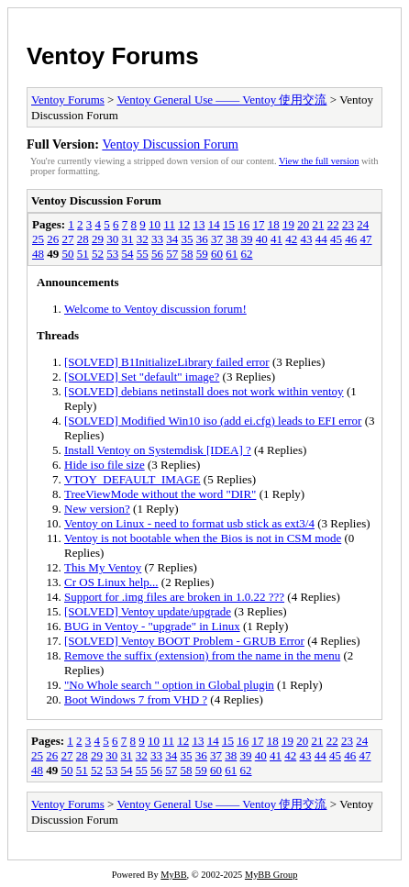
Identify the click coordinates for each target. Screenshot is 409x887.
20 (303, 224)
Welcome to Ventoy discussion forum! (155, 309)
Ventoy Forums (113, 56)
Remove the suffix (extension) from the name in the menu (202, 655)
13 (198, 224)
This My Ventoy (102, 567)
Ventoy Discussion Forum (170, 144)
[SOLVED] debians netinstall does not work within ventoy (204, 391)
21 (318, 224)
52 (98, 254)
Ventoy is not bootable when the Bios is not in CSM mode (202, 538)
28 (83, 239)
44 (321, 239)
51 (83, 254)
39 (247, 239)
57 (172, 254)
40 (262, 239)
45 (336, 239)
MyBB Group (271, 875)
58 (187, 254)
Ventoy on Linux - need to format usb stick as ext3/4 (189, 523)
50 (68, 254)
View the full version (319, 161)
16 (243, 224)
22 (333, 224)
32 (143, 239)
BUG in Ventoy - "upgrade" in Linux (152, 626)
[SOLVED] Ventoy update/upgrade (147, 611)
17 (258, 224)
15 (229, 224)
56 (157, 254)
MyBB (173, 875)
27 (68, 239)
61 (232, 254)
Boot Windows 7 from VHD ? (135, 699)
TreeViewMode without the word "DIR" (160, 494)
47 (366, 239)
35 (187, 239)
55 (143, 254)
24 (363, 224)
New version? (97, 509)
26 (53, 239)
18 (274, 224)
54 (128, 254)
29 (98, 239)
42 (291, 239)
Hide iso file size (104, 464)
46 (351, 239)
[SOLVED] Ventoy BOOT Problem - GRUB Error (184, 641)
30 (112, 239)
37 (217, 239)
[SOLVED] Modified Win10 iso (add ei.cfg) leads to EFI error (212, 420)
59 (202, 254)
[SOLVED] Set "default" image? (141, 376)
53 (112, 254)
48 (38, 254)
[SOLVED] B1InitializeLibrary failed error (167, 362)
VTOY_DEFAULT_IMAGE (132, 479)
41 (276, 239)
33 (157, 239)
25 (38, 239)
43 (307, 239)
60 (217, 254)
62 (247, 254)
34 (172, 239)
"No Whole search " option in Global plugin (169, 685)
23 (348, 224)
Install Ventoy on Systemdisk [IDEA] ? (157, 450)
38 (232, 239)
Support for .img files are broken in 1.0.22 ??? (174, 597)
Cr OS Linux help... (111, 582)
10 (154, 224)
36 (202, 239)
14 (214, 224)
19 (288, 224)
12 (184, 224)
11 (169, 224)
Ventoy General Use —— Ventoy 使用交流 (221, 99)
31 (128, 239)
